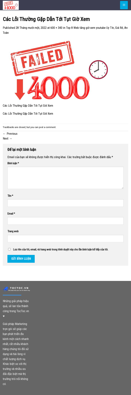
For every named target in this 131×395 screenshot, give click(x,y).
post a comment (47, 127)
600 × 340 (56, 28)
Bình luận (13, 163)
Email (11, 213)
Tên (10, 196)
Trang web (13, 231)
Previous (10, 133)
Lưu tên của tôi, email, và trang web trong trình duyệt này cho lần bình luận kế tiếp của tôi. (60, 249)
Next (7, 138)
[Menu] (124, 5)
